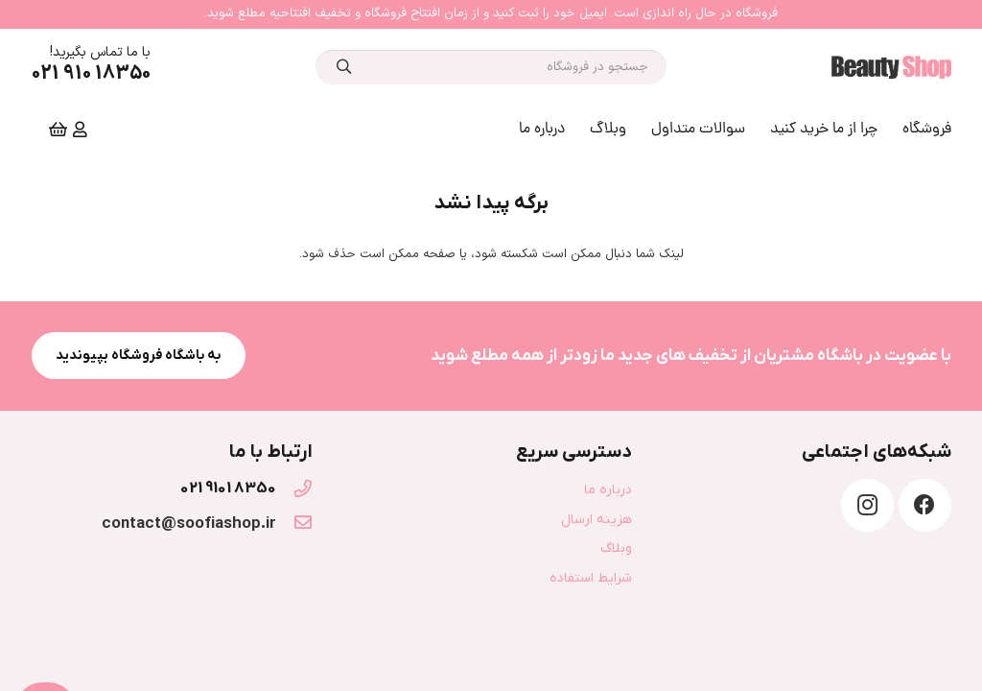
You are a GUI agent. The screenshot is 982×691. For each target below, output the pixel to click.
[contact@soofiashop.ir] (295, 524)
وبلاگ (616, 548)
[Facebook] (925, 505)
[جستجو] (344, 67)
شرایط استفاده (590, 578)
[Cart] (58, 130)
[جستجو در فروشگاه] (491, 67)
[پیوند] (890, 67)
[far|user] (77, 129)
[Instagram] (867, 505)
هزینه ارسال (596, 520)
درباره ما (608, 490)
